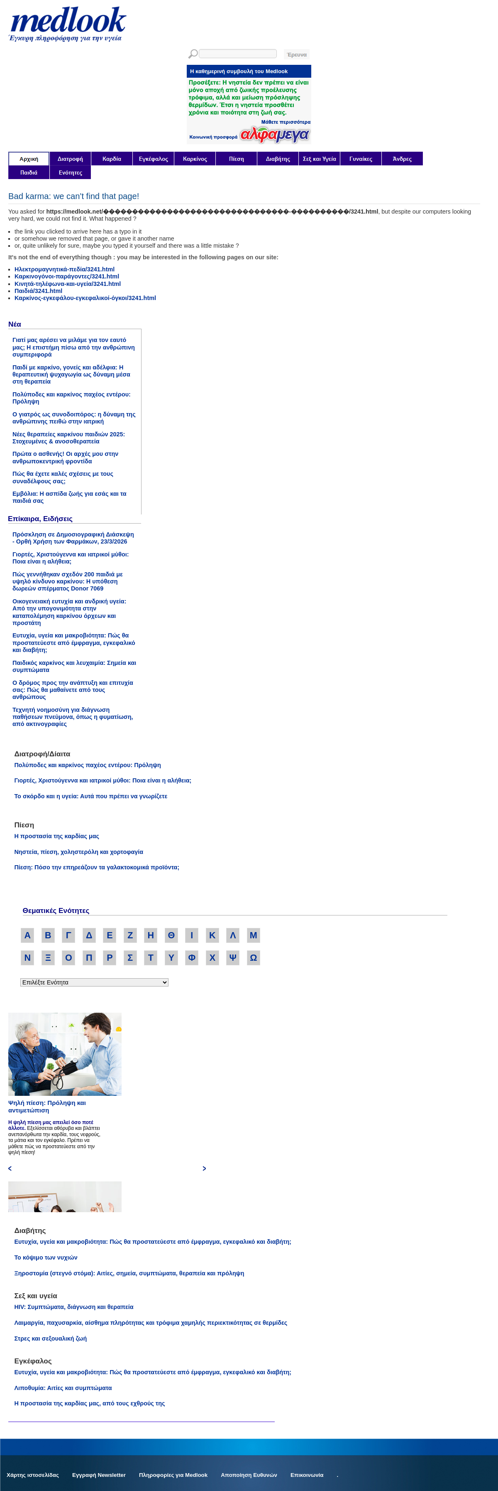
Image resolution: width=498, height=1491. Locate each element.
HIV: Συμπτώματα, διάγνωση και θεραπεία (73, 1307)
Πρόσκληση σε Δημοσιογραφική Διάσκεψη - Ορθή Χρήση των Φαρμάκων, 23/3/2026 (73, 538)
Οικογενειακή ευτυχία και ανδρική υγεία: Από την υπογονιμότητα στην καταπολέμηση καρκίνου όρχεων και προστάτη (69, 612)
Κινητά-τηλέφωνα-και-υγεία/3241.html (68, 283)
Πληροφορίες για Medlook (173, 1475)
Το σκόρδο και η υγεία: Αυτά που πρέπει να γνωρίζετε (90, 796)
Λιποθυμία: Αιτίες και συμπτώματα (63, 1388)
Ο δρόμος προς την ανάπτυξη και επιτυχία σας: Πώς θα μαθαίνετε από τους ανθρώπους (72, 690)
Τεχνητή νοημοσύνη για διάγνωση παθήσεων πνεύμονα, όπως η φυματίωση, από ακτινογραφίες (72, 717)
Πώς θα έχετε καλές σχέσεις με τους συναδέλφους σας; (62, 477)
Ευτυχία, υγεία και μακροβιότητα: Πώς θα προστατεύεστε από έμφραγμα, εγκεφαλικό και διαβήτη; (73, 642)
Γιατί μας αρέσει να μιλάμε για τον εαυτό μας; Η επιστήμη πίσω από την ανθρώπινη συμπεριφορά (73, 347)
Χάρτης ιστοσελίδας (33, 1475)
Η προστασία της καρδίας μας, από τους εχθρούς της (89, 1403)
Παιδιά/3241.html (38, 291)
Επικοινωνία (307, 1475)
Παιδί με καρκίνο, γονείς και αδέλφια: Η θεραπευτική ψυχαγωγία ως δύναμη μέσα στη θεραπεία (71, 374)
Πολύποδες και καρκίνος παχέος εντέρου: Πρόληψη (87, 765)
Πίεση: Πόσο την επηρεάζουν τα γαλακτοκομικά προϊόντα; (96, 867)
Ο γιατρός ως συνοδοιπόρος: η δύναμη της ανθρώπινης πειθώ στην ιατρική (74, 418)
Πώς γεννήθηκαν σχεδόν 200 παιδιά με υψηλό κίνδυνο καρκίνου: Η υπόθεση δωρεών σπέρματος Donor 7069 (67, 581)
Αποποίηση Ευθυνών (249, 1475)
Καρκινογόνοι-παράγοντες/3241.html (67, 276)
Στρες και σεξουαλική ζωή (50, 1338)
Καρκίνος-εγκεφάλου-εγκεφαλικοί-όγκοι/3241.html (85, 298)
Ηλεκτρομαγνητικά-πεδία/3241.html (65, 269)
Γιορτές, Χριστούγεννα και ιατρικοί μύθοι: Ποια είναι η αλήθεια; (70, 558)
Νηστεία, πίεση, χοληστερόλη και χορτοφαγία (78, 852)
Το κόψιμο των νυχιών (45, 1257)
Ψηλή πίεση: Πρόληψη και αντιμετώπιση (47, 1106)
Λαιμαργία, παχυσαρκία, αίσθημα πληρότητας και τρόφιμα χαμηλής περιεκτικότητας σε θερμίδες (150, 1322)
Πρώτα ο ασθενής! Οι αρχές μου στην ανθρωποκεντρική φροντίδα (65, 457)
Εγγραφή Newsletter (99, 1475)
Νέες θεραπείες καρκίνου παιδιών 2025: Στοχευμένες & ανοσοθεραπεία (68, 438)
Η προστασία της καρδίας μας (56, 836)
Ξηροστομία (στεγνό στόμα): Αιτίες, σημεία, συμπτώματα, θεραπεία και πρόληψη (129, 1273)
